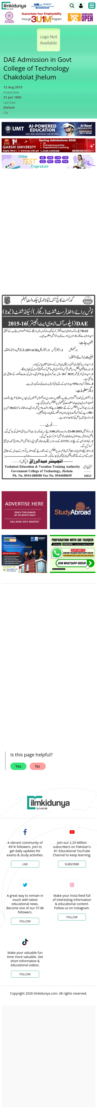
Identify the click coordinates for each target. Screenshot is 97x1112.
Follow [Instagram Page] (71, 917)
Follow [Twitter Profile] (25, 921)
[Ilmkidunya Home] (14, 5)
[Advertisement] (48, 223)
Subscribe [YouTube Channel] (72, 864)
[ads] (24, 510)
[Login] (81, 6)
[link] (72, 6)
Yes (18, 766)
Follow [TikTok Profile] (25, 974)
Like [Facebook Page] (25, 864)
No (37, 766)
